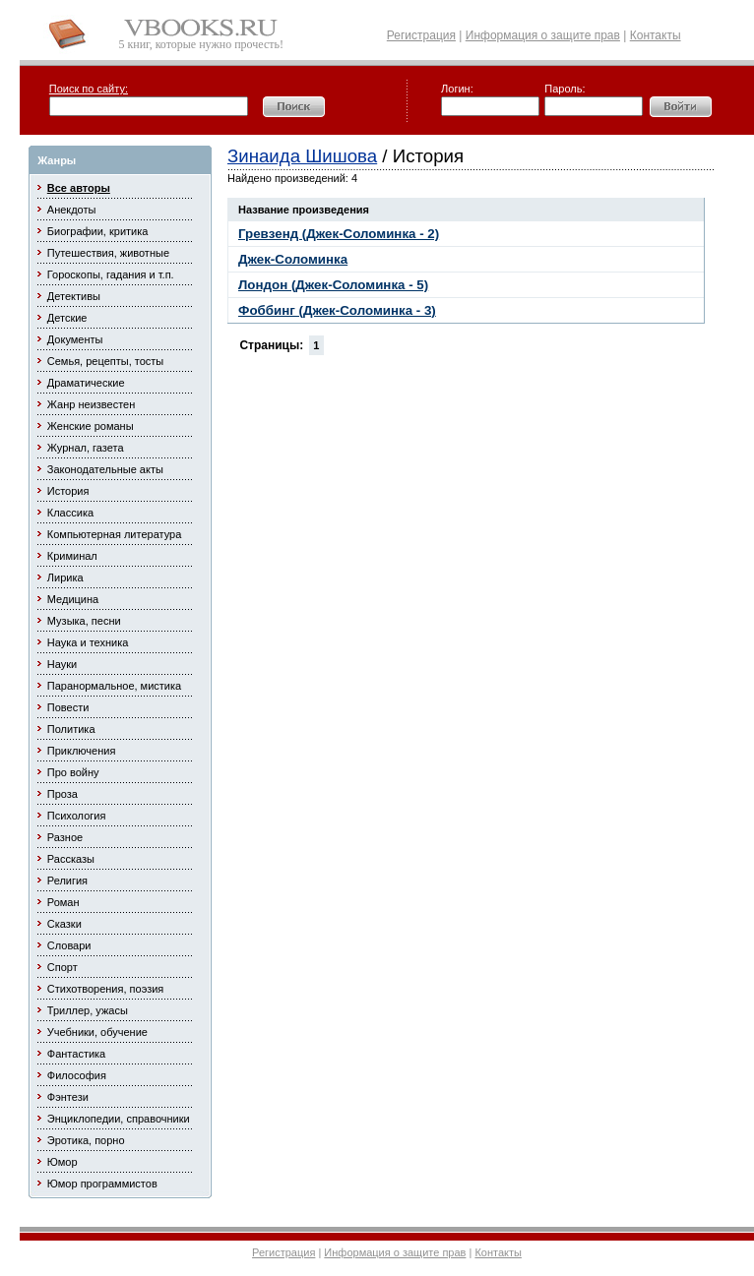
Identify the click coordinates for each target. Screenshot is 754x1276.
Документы (75, 339)
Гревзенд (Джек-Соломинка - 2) (338, 233)
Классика (70, 512)
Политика (71, 729)
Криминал (72, 556)
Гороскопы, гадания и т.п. (110, 274)
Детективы (73, 296)
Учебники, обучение (97, 1032)
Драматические (86, 383)
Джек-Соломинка (292, 259)
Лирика (65, 577)
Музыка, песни (84, 621)
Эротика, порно (86, 1140)
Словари (69, 945)
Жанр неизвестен (91, 404)
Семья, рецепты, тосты (105, 361)
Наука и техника (88, 642)
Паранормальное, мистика (114, 686)
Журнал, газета (85, 448)
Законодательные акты (105, 469)
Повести (68, 707)
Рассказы (70, 859)
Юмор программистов (102, 1183)
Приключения (81, 751)
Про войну (73, 772)
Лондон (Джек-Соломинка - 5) (333, 284)
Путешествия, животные (108, 253)
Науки (62, 664)
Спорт (62, 967)
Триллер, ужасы (87, 1010)
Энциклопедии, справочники (118, 1118)
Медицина (72, 599)
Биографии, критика (98, 231)
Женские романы (90, 426)
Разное (65, 837)
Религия (67, 880)
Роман (63, 902)
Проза (62, 794)
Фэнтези (68, 1097)
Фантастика (76, 1054)
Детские (67, 318)
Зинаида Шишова (302, 156)
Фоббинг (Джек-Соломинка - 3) (337, 310)
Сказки (64, 924)
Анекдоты (71, 209)
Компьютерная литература (114, 534)
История (68, 491)
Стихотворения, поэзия (105, 989)
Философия (76, 1075)
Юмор (62, 1162)
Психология (76, 815)
